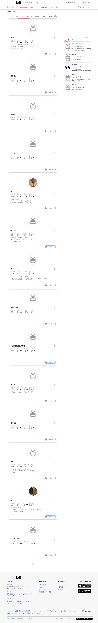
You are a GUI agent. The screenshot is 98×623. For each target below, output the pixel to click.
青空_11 (13, 423)
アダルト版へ (86, 2)
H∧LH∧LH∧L (15, 539)
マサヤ (12, 114)
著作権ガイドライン (53, 611)
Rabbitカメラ (76, 64)
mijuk (8, 11)
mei (11, 191)
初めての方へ (42, 584)
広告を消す (89, 37)
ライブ (12, 618)
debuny (13, 230)
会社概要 (27, 611)
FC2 (11, 2)
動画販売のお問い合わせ (46, 592)
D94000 (74, 54)
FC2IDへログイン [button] (72, 2)
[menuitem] (34, 7)
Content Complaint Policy (14, 613)
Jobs (12, 37)
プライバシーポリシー (38, 611)
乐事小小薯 (14, 307)
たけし (12, 153)
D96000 (74, 84)
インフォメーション (64, 584)
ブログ (31, 618)
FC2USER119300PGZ (78, 44)
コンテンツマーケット (21, 618)
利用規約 (60, 587)
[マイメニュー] (83, 7)
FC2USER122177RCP (17, 346)
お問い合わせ (19, 611)
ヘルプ (40, 587)
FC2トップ (10, 611)
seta (11, 500)
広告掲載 (63, 611)
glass (12, 269)
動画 (8, 618)
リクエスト (42, 589)
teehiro (74, 74)
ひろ (11, 461)
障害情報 (60, 589)
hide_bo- (13, 76)
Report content (72, 611)
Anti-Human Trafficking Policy (31, 613)
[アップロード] (12, 7)
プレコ (12, 384)
